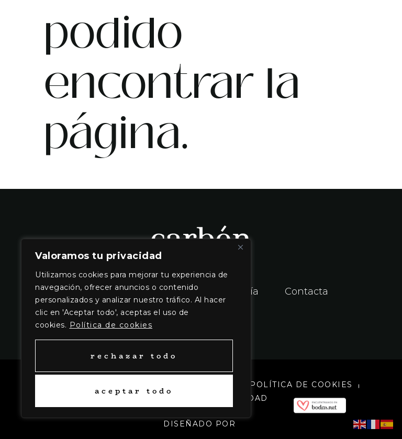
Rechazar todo (134, 356)
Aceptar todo (134, 391)
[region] (136, 328)
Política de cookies (111, 325)
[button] (301, 24)
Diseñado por (201, 424)
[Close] (240, 247)
